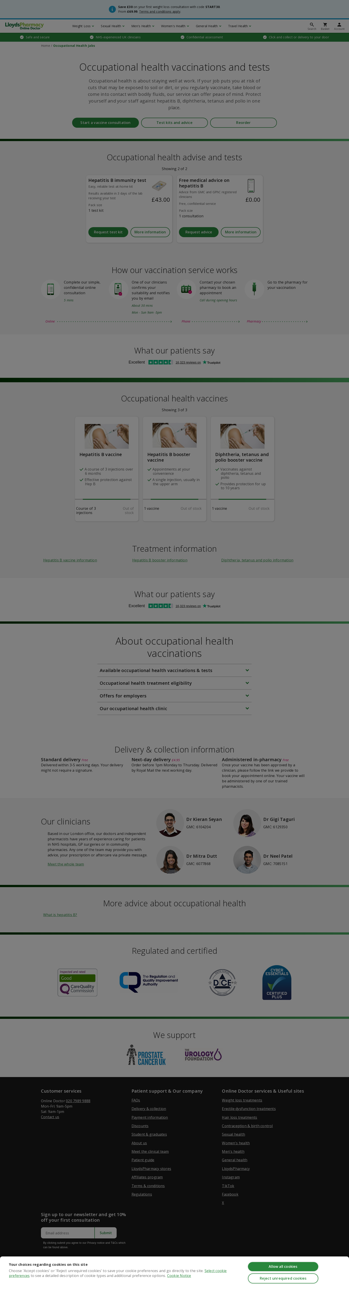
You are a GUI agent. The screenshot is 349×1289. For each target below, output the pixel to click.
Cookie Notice (179, 1275)
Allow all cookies (283, 1266)
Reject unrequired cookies (283, 1278)
